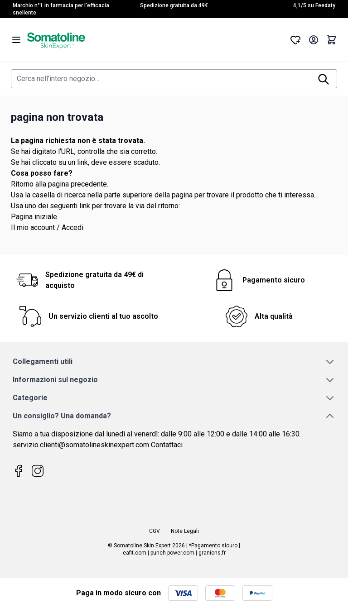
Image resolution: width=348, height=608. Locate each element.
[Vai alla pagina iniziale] (156, 40)
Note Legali (185, 531)
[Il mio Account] (313, 39)
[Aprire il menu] (16, 39)
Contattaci (167, 444)
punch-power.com (172, 553)
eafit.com (134, 553)
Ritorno (22, 184)
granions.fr (212, 553)
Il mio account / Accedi (47, 227)
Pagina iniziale (34, 216)
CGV (154, 531)
